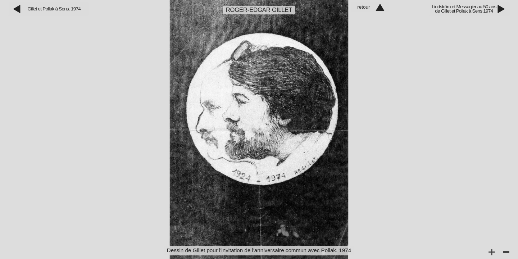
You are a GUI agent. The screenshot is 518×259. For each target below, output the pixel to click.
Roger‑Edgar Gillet (259, 9)
